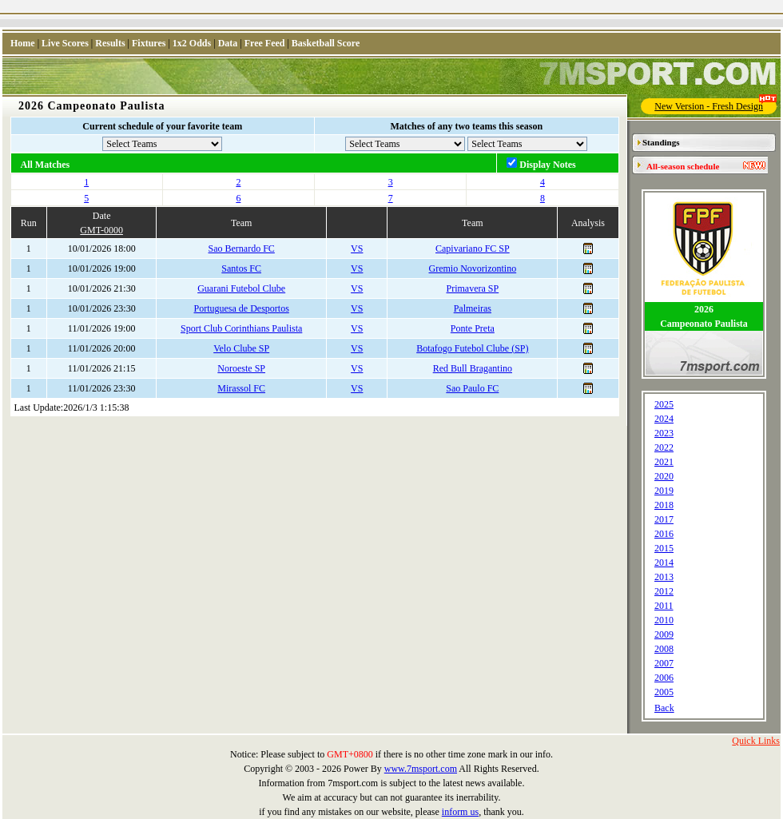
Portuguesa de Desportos (241, 308)
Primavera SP (473, 288)
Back (664, 708)
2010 (664, 620)
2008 (664, 648)
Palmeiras (472, 308)
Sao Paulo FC (472, 388)
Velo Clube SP (241, 348)
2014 (664, 562)
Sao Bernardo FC (242, 248)
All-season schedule (682, 166)
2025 (664, 404)
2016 (664, 533)
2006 (664, 677)
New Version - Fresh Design (715, 105)
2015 (664, 548)
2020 (664, 476)
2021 (664, 461)
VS (357, 248)
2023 (664, 433)
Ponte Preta (473, 328)
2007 (664, 663)
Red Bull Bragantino (472, 368)
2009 (664, 634)
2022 (664, 447)
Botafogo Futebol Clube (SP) (472, 348)
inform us (460, 811)
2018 (664, 505)
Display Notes (547, 164)
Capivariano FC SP (472, 248)
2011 (664, 605)
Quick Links (756, 740)
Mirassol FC (241, 388)
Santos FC (241, 268)
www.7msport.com (420, 768)
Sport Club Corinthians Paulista (241, 328)
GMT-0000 (101, 230)
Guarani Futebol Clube (241, 288)
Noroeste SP (241, 368)
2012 (664, 591)
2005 (664, 692)
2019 (664, 490)
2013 (664, 576)
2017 (664, 519)
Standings (660, 142)
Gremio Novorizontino (473, 268)
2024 (664, 418)
